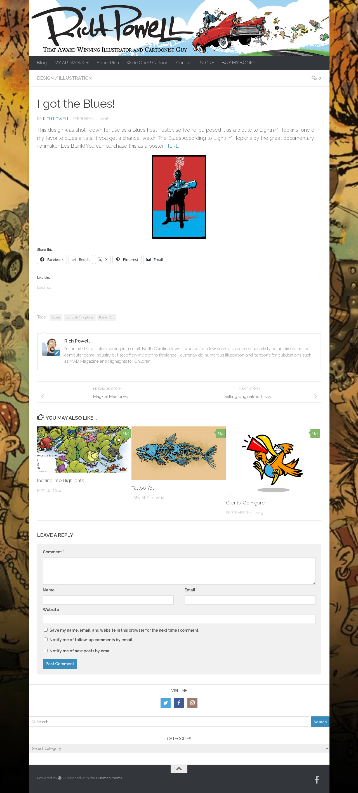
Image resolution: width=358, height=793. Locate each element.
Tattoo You (143, 488)
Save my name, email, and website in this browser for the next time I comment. (124, 630)
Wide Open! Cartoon (147, 62)
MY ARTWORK (69, 62)
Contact (184, 62)
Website (51, 609)
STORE (207, 62)
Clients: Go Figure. (245, 503)
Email (191, 590)
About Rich (107, 62)
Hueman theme (109, 778)
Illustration (75, 78)
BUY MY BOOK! (238, 62)
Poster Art (106, 317)
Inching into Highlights (60, 480)
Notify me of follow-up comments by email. (91, 640)
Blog (42, 62)
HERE (172, 146)
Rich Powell (56, 119)
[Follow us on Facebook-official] (317, 780)
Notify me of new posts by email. (81, 651)
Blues (55, 317)
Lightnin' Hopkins (80, 317)
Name (50, 590)
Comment (53, 552)
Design (45, 78)
